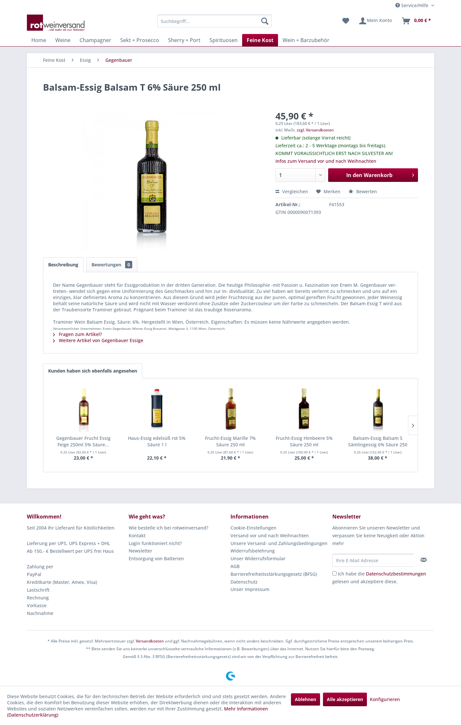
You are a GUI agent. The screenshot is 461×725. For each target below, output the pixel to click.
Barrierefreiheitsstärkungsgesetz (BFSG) (273, 574)
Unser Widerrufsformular (257, 558)
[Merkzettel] (345, 21)
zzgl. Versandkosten (315, 130)
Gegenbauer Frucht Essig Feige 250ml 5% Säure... (83, 441)
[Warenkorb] (416, 21)
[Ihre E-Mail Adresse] (373, 560)
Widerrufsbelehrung (252, 551)
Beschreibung (63, 265)
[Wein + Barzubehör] (306, 40)
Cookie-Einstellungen (253, 528)
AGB (235, 566)
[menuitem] (214, 21)
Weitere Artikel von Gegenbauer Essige (98, 340)
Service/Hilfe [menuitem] (412, 5)
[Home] (39, 40)
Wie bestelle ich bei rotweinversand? (168, 528)
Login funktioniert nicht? (155, 543)
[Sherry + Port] (184, 40)
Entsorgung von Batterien (156, 558)
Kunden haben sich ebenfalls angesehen (92, 371)
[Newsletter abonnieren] (423, 560)
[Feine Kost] (260, 40)
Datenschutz (244, 582)
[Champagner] (95, 40)
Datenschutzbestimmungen (396, 574)
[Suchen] (265, 21)
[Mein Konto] (375, 21)
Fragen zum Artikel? (77, 334)
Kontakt (137, 535)
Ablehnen (305, 699)
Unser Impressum (249, 589)
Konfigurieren (385, 699)
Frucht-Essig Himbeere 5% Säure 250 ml (304, 441)
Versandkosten (150, 641)
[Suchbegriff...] (214, 21)
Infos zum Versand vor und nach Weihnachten (325, 161)
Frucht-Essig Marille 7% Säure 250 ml (230, 441)
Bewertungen (111, 264)
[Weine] (63, 40)
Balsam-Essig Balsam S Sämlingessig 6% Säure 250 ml (377, 441)
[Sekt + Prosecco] (140, 40)
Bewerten (362, 191)
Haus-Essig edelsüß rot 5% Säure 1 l (157, 441)
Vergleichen (291, 191)
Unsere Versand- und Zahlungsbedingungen (278, 543)
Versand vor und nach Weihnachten (269, 535)
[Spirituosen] (223, 40)
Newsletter (140, 551)
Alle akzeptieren (345, 699)
